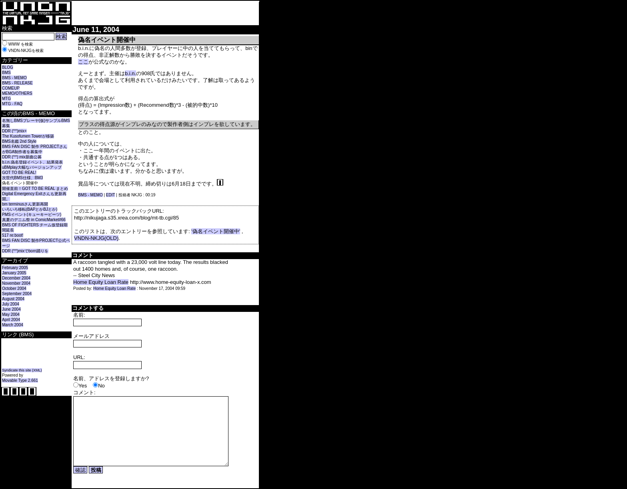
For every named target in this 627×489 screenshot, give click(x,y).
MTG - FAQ (12, 104)
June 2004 (11, 309)
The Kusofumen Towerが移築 (28, 136)
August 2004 (13, 299)
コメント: (84, 392)
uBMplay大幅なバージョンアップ (32, 167)
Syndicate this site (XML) (22, 370)
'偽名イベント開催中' (215, 231)
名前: (79, 315)
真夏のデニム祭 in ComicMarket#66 (34, 220)
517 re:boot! (12, 235)
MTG (6, 98)
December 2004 (16, 278)
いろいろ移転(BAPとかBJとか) (29, 209)
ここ (83, 62)
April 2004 (11, 319)
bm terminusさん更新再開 (25, 204)
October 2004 (14, 288)
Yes (82, 386)
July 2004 (10, 304)
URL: (79, 357)
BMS (6, 72)
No (101, 386)
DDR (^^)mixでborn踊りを (25, 251)
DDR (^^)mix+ (14, 131)
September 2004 (17, 293)
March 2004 (12, 325)
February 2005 (15, 267)
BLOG (7, 67)
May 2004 (11, 314)
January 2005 (14, 273)
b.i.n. (130, 73)
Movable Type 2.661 (20, 380)
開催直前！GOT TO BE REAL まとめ (35, 188)
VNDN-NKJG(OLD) (96, 238)
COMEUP (11, 88)
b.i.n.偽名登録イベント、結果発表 (32, 162)
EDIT (110, 195)
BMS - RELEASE (17, 83)
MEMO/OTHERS (17, 93)
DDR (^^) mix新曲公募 (22, 157)
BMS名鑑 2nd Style (19, 141)
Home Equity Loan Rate (100, 282)
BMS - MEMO (14, 78)
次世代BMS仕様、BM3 (22, 178)
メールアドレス (91, 336)
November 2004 (16, 283)
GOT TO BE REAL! (19, 172)
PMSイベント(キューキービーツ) (31, 214)
